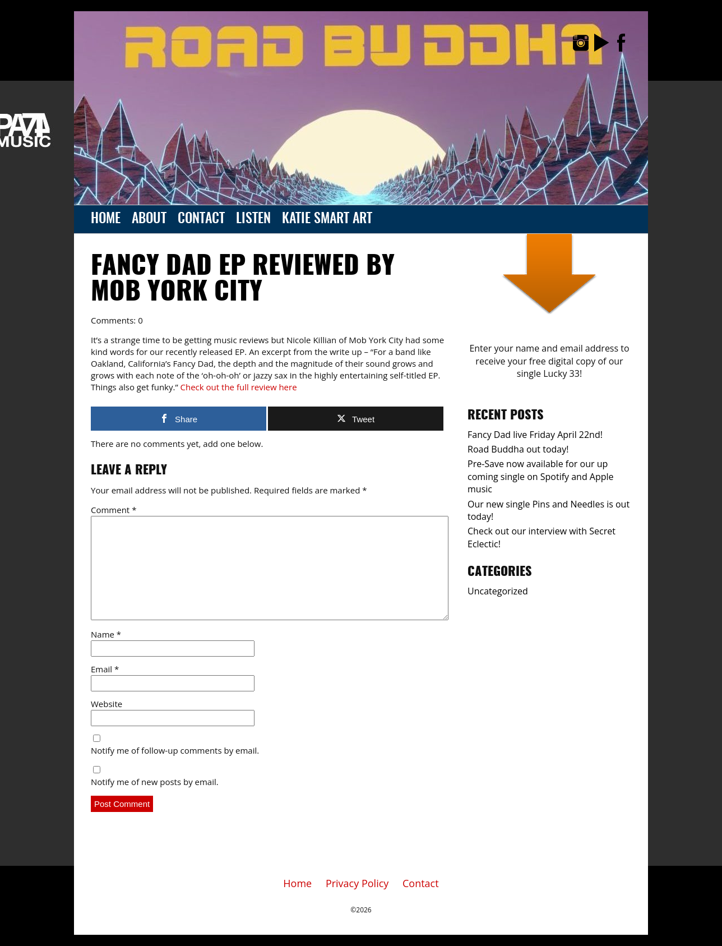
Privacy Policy (357, 883)
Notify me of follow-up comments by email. (175, 750)
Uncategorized (498, 591)
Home (106, 219)
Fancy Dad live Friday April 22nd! (535, 434)
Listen (253, 219)
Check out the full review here (238, 387)
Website (106, 703)
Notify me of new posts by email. (155, 781)
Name (106, 634)
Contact (201, 219)
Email (105, 669)
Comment (113, 509)
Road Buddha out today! (518, 449)
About (149, 219)
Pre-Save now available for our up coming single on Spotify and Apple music (541, 476)
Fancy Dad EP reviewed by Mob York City (243, 280)
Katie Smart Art (327, 219)
